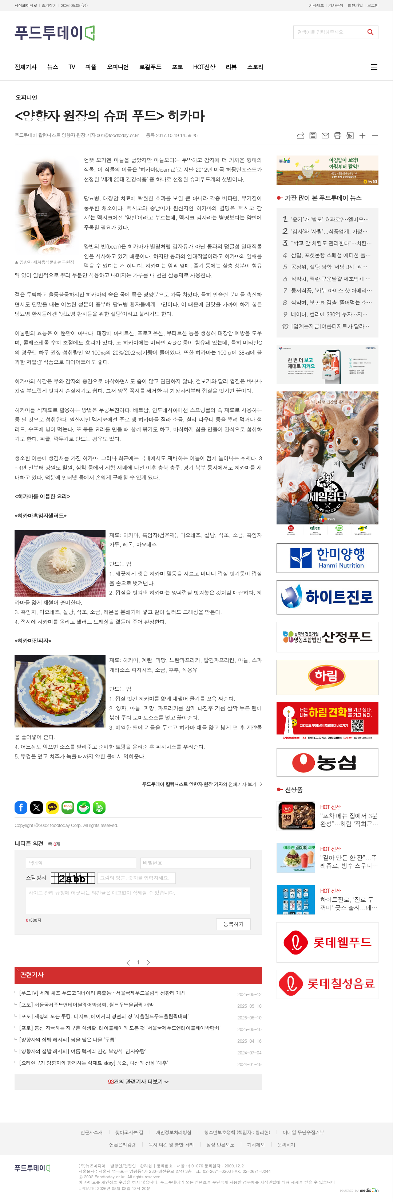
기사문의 (335, 5)
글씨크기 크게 (362, 135)
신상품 (293, 789)
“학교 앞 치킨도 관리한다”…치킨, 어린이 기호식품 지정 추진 (332, 243)
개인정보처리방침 (173, 1132)
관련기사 (31, 974)
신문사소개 (91, 1132)
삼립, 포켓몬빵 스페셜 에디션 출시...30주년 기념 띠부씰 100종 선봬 (332, 255)
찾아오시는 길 (129, 1132)
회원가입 (355, 5)
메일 (325, 135)
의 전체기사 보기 (199, 784)
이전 (128, 963)
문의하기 (286, 1144)
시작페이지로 (26, 5)
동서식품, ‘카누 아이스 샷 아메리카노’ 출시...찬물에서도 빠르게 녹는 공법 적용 (332, 290)
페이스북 (21, 807)
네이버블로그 (67, 807)
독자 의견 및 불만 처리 (171, 1144)
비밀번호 (152, 862)
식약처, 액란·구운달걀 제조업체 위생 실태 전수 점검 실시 (332, 278)
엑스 (36, 807)
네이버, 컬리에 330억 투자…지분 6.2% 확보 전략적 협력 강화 (332, 314)
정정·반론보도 (220, 1144)
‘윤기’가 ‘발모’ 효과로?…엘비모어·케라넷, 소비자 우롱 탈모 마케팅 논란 (332, 219)
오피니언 (26, 97)
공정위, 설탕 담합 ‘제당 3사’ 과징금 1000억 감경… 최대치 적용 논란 (332, 266)
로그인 (372, 5)
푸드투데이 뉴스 (323, 198)
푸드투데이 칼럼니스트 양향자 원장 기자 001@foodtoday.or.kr (76, 135)
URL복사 (300, 135)
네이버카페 (83, 807)
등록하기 (233, 924)
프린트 (337, 135)
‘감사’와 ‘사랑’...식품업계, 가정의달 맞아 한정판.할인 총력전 (332, 231)
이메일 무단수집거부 (303, 1132)
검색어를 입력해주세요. (321, 32)
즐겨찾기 (48, 5)
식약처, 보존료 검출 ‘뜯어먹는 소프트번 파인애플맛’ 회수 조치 (332, 302)
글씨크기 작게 (374, 135)
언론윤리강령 (122, 1144)
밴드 (99, 807)
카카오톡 (52, 807)
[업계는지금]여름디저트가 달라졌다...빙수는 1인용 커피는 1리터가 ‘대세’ (332, 326)
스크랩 (350, 135)
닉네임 (35, 862)
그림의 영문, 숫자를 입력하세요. (134, 877)
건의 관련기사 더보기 (138, 1081)
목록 (313, 135)
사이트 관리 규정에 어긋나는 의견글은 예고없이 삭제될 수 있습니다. (101, 892)
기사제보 (316, 5)
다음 (148, 963)
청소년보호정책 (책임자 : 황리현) (237, 1132)
